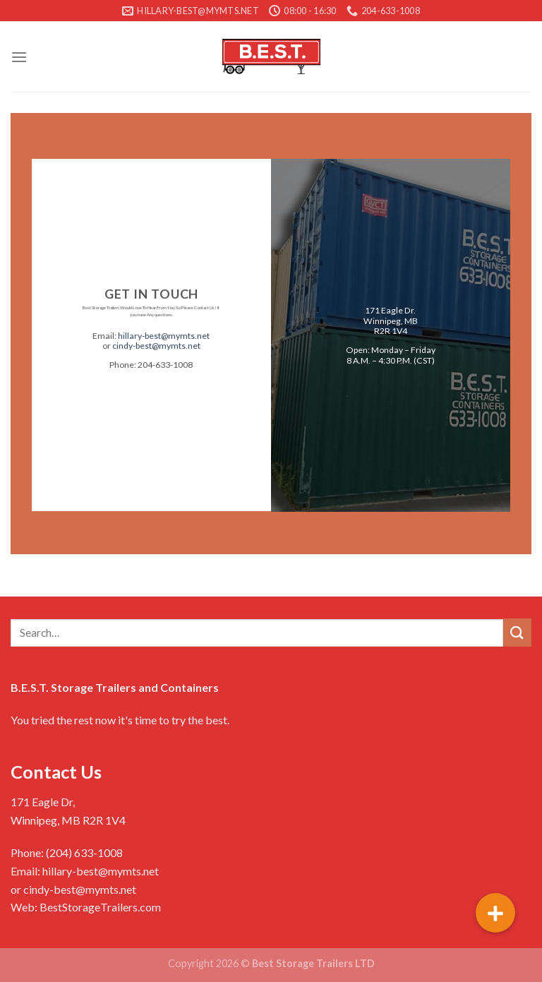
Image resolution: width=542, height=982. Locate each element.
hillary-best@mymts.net (164, 335)
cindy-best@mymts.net (156, 346)
